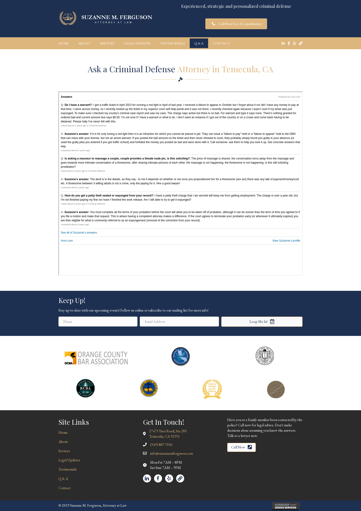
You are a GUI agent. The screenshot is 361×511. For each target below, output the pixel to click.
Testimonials (172, 43)
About (84, 43)
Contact (221, 43)
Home (63, 43)
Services (107, 43)
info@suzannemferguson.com (171, 453)
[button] (236, 23)
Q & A (199, 43)
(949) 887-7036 (161, 444)
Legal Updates (137, 43)
